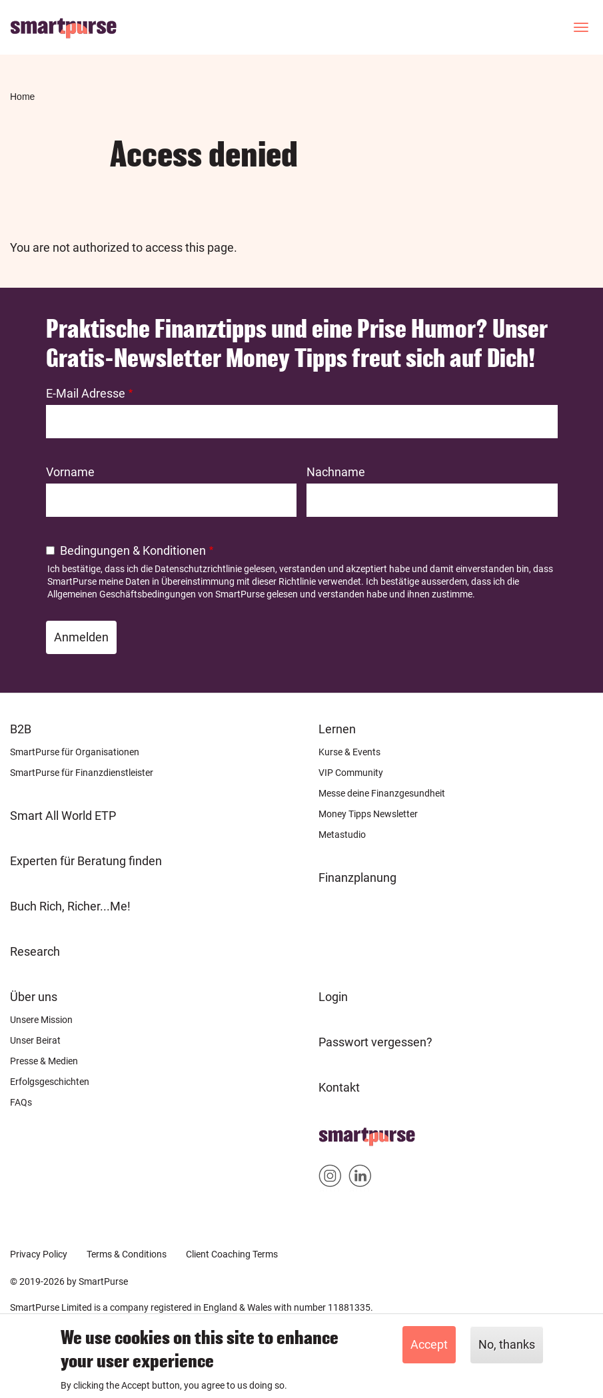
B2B (20, 729)
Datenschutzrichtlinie (198, 568)
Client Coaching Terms (232, 1254)
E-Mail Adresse (85, 393)
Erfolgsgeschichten (49, 1081)
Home (22, 96)
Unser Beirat (35, 1040)
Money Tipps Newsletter (368, 814)
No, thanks (506, 1344)
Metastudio (342, 834)
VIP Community (350, 772)
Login (333, 997)
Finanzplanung (357, 877)
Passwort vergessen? (375, 1042)
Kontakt (339, 1087)
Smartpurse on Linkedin (360, 1179)
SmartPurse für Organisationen (74, 752)
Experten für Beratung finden (86, 861)
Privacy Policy (38, 1254)
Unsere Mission (41, 1019)
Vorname (70, 472)
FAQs (21, 1102)
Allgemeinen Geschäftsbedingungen (121, 594)
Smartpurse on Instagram (330, 1179)
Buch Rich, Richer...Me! (70, 906)
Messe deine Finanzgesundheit (381, 793)
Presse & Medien (44, 1061)
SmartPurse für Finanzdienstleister (81, 772)
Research (35, 951)
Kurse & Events (349, 752)
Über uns (33, 997)
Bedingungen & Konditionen (133, 550)
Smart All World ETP (63, 816)
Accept (429, 1344)
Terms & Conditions (127, 1254)
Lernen (337, 729)
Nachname (335, 472)
